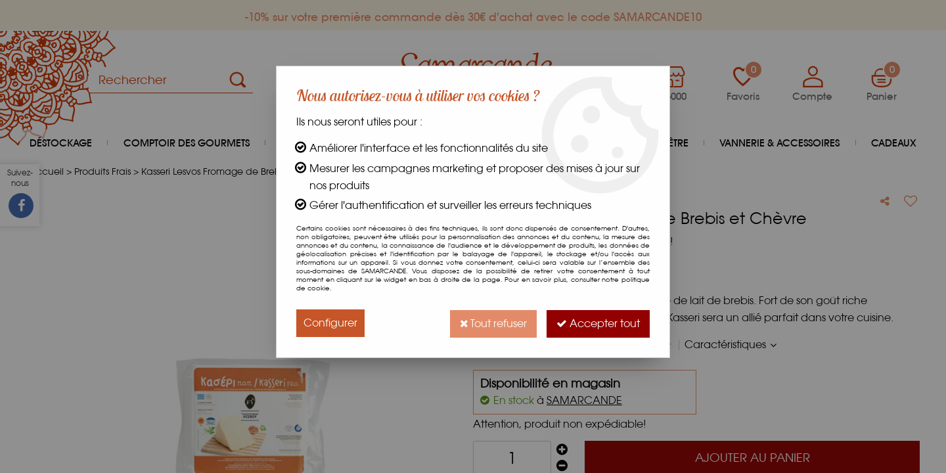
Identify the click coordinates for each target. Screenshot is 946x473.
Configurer (330, 323)
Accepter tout (597, 323)
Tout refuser (491, 323)
